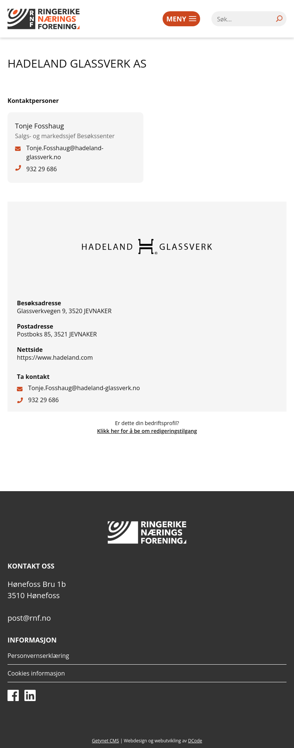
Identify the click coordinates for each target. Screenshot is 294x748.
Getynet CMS (105, 740)
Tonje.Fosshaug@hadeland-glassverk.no (84, 388)
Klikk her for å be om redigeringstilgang (147, 430)
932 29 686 (43, 400)
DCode (195, 740)
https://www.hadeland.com (55, 357)
